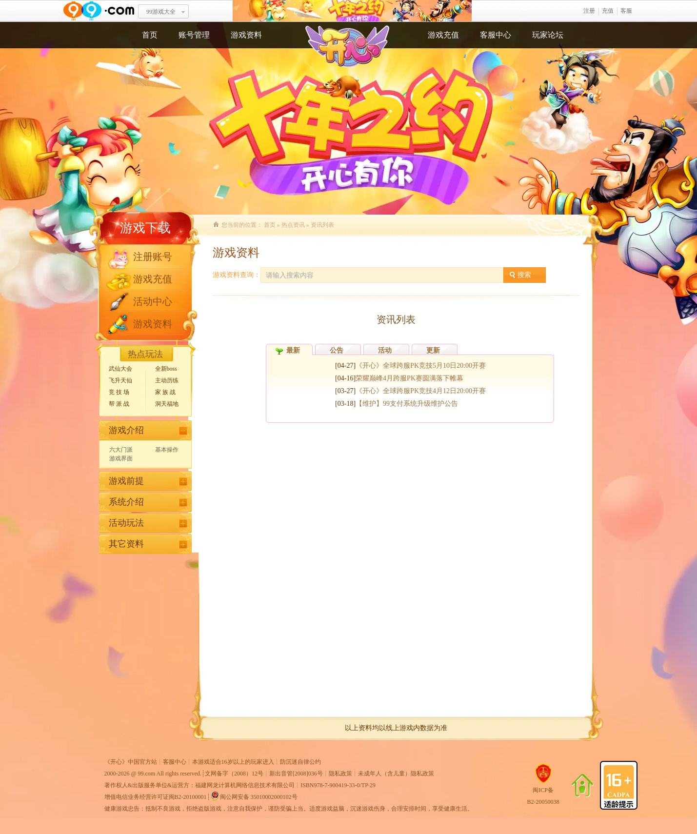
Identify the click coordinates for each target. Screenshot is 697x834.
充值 (608, 10)
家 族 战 (165, 392)
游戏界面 (121, 458)
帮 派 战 (119, 403)
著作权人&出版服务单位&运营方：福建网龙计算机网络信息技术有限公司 (199, 785)
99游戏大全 (161, 11)
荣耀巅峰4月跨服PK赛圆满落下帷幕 (409, 378)
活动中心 (152, 301)
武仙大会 (120, 368)
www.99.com (98, 11)
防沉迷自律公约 (300, 761)
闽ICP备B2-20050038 (543, 792)
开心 (352, 11)
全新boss (166, 368)
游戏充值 (443, 35)
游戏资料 (246, 35)
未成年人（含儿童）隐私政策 (396, 773)
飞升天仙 (120, 380)
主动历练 (167, 380)
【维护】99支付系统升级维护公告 (407, 403)
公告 (336, 350)
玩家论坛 (547, 35)
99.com (147, 773)
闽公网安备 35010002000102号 (254, 796)
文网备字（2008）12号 (234, 773)
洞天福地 (167, 403)
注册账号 (152, 256)
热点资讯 (293, 224)
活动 (385, 350)
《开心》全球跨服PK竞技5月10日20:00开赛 (421, 365)
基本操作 (167, 449)
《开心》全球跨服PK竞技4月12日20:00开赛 (421, 391)
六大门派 (121, 449)
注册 (589, 10)
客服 (626, 10)
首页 (150, 35)
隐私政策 (340, 773)
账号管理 (194, 35)
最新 (293, 350)
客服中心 (495, 35)
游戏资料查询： (236, 274)
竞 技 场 (119, 392)
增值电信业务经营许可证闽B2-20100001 (155, 797)
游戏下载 (145, 228)
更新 (433, 350)
